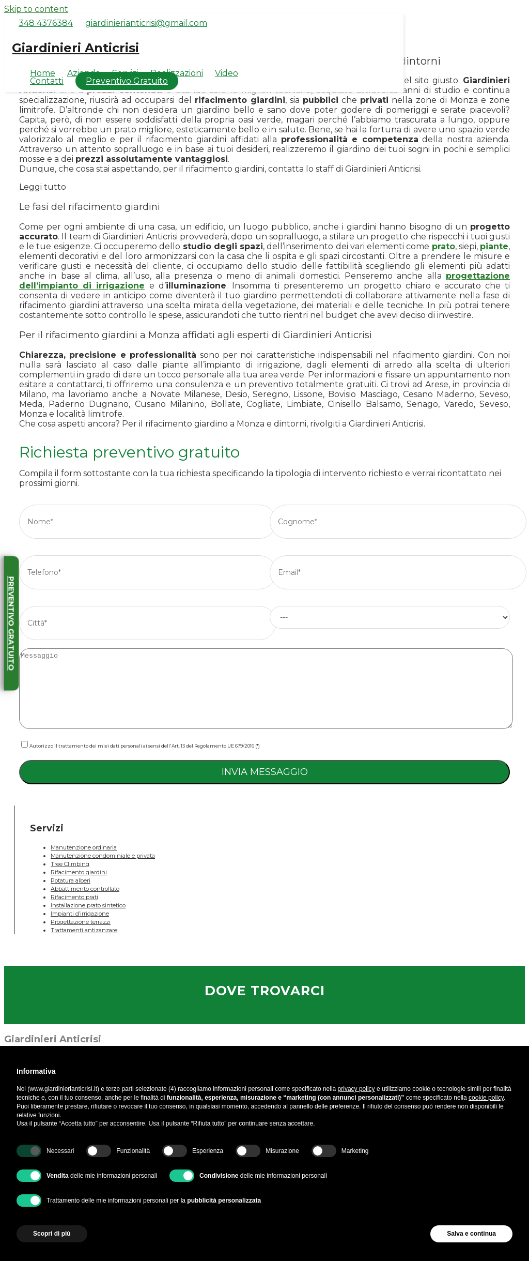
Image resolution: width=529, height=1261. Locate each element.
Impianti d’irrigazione (80, 913)
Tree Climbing (70, 864)
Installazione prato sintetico (88, 905)
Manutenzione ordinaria (84, 847)
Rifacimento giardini (79, 872)
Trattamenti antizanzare (84, 930)
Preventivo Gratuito (127, 81)
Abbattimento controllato (85, 888)
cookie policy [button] (486, 1097)
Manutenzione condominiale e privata (103, 855)
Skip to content (36, 9)
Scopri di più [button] (52, 1233)
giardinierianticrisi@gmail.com (146, 23)
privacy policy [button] (356, 1088)
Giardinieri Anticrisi (75, 47)
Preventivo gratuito (11, 623)
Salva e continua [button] (471, 1233)
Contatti (47, 81)
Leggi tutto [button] (42, 187)
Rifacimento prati (74, 897)
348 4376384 (46, 23)
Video (226, 73)
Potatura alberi (70, 880)
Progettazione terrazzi (81, 921)
